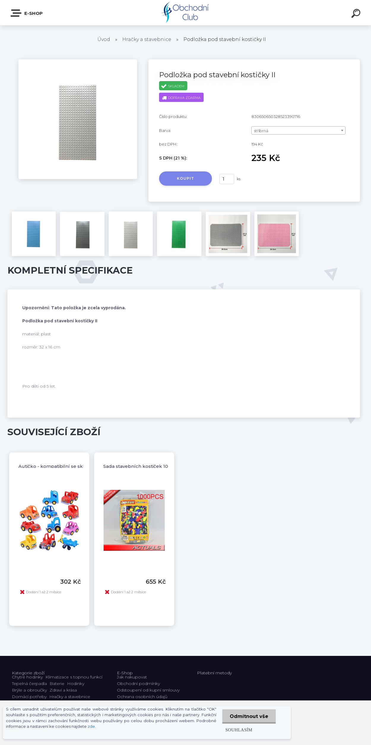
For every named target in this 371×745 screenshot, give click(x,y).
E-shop (27, 13)
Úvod (103, 39)
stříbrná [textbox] (261, 130)
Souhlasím (238, 729)
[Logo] (185, 12)
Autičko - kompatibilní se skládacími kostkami (71, 466)
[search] (356, 14)
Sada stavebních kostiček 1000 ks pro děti (151, 466)
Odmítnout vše (249, 716)
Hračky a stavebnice (146, 39)
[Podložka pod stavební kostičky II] (77, 61)
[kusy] (226, 179)
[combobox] (298, 130)
